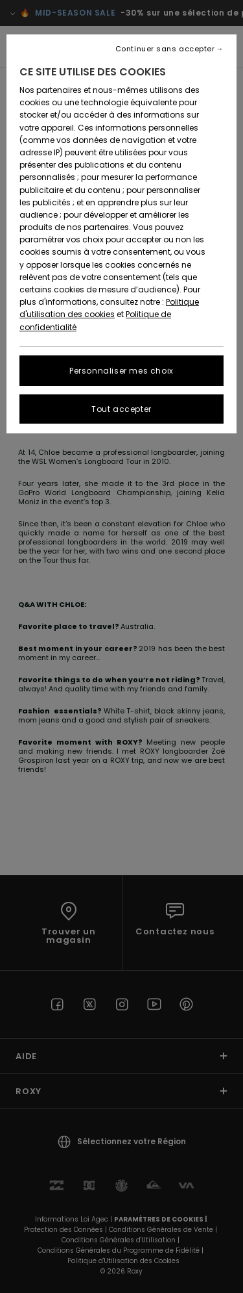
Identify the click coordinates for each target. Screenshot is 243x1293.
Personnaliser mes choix (121, 370)
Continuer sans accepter (165, 49)
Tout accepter (121, 409)
